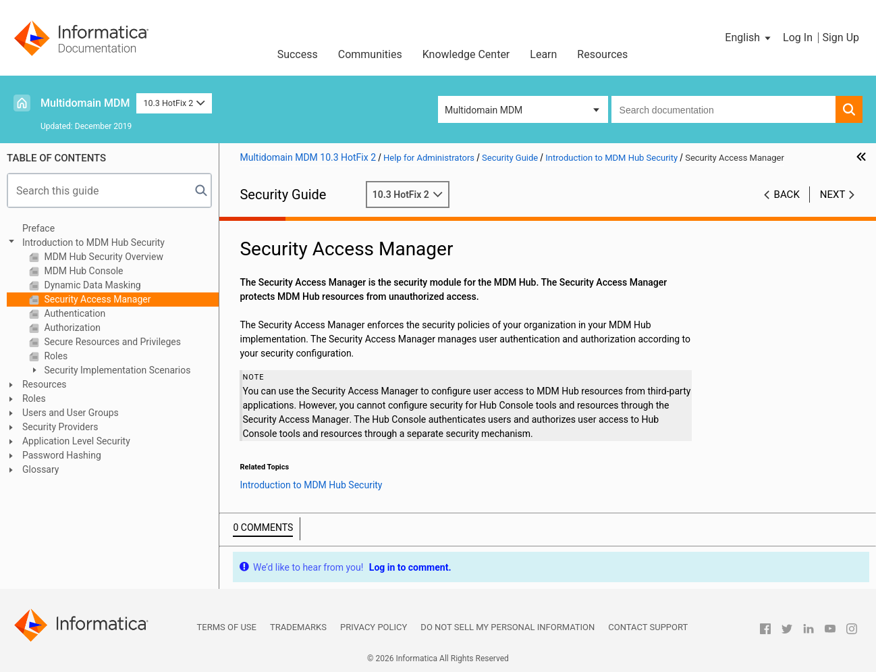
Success (297, 54)
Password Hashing (61, 455)
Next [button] (833, 194)
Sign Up (840, 37)
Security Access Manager (96, 299)
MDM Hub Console (82, 270)
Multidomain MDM (85, 103)
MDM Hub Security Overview (102, 256)
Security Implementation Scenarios (116, 370)
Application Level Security (76, 441)
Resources (602, 54)
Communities (370, 54)
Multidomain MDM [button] (483, 110)
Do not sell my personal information (507, 627)
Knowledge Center (466, 54)
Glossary (40, 469)
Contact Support (648, 627)
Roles (54, 356)
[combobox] (723, 109)
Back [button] (787, 194)
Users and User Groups (70, 412)
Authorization (71, 327)
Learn (543, 54)
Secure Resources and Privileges (111, 341)
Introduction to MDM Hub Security (93, 242)
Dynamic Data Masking (91, 285)
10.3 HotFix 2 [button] (173, 103)
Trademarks (298, 627)
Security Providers (60, 426)
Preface (38, 228)
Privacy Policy (373, 627)
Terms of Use (226, 627)
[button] (748, 37)
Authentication (73, 313)
